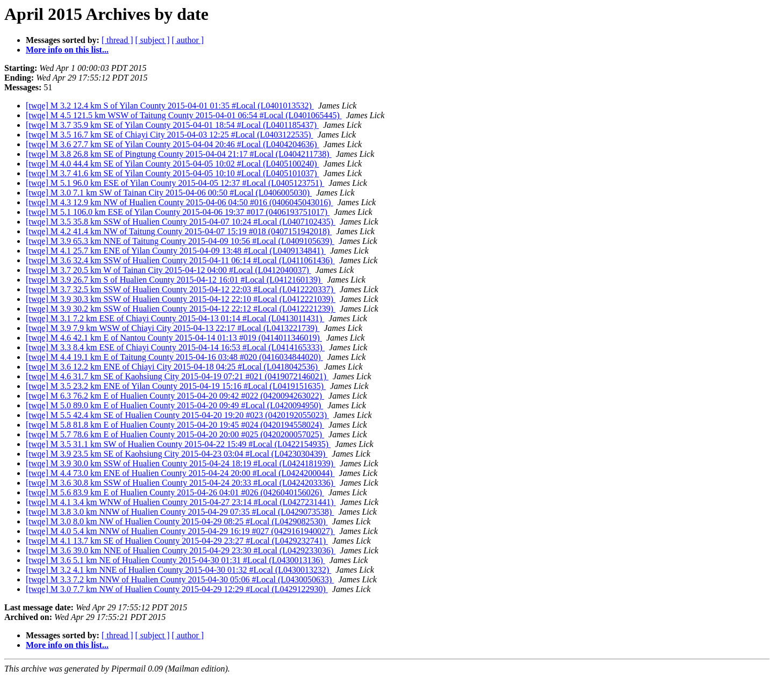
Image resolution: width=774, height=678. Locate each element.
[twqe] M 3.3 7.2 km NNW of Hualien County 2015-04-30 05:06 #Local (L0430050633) (180, 579)
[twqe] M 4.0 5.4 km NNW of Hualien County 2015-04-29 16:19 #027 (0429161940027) (180, 531)
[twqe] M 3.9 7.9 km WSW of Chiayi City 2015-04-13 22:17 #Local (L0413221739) (172, 328)
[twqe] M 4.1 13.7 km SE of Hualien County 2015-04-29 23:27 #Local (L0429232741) (177, 540)
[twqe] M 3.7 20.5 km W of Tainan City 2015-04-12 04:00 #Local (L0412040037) (168, 270)
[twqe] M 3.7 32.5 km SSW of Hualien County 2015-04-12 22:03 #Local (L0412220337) (180, 289)
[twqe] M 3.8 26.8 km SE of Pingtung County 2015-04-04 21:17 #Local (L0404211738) (179, 153)
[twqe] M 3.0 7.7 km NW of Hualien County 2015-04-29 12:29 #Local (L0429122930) (177, 589)
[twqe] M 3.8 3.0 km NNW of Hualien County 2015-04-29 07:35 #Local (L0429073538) (180, 511)
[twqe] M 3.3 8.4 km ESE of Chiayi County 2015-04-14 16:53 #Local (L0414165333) (175, 347)
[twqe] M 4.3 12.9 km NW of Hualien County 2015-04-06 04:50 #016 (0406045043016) (179, 202)
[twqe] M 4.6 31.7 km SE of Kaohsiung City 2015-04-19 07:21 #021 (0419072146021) (177, 376)
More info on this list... (67, 49)
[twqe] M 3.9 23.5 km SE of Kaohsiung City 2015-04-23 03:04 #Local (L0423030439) (176, 453)
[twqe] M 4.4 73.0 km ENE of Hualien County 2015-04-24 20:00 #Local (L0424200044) (180, 473)
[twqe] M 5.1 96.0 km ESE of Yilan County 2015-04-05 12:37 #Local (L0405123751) (175, 182)
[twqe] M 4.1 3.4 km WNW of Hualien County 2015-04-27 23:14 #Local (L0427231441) (181, 502)
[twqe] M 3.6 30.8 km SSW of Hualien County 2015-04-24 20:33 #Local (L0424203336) (180, 482)
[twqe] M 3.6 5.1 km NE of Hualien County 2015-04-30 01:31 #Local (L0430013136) (175, 560)
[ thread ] (117, 40)
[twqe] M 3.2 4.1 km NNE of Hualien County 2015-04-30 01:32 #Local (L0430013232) (178, 569)
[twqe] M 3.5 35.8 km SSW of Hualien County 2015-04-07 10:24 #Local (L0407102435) (180, 221)
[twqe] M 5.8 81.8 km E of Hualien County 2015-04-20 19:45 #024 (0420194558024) (175, 424)
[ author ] (188, 40)
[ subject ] (152, 40)
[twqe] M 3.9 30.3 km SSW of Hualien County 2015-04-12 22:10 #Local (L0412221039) (180, 299)
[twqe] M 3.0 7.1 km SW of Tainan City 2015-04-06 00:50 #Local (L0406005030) (169, 192)
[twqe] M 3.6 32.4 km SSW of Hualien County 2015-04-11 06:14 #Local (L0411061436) (180, 260)
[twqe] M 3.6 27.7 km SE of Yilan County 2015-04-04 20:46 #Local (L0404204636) (172, 144)
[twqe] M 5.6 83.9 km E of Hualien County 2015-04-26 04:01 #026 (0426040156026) (175, 492)
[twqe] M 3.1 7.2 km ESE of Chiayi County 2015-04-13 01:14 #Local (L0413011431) (175, 318)
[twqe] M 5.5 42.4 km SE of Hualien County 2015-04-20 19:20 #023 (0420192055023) (177, 415)
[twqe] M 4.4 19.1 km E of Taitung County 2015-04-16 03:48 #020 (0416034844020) (174, 357)
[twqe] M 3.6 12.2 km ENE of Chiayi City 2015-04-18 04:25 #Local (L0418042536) (173, 366)
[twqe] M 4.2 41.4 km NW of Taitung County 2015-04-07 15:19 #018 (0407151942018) (179, 231)
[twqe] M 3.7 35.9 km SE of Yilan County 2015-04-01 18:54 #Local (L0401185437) (172, 124)
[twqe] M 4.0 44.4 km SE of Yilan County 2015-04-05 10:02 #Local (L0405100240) (172, 163)
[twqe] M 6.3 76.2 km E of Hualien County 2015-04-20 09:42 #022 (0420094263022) (175, 395)
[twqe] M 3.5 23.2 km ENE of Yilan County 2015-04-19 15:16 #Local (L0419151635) (176, 386)
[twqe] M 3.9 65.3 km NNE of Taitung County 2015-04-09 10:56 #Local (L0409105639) (180, 241)
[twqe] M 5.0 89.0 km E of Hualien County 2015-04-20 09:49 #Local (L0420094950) (174, 405)
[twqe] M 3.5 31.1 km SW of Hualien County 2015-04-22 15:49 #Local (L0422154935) (178, 444)
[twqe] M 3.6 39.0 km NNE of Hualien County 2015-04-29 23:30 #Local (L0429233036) (180, 550)
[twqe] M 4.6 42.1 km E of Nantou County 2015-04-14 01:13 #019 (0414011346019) (174, 337)
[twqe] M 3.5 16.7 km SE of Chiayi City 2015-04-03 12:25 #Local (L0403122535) (169, 134)
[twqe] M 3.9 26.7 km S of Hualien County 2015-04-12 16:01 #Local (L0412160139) (174, 279)
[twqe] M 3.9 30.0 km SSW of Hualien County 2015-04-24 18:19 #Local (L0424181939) (180, 463)
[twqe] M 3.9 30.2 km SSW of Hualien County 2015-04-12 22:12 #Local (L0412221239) (180, 308)
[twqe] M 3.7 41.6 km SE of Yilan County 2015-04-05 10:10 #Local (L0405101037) (172, 173)
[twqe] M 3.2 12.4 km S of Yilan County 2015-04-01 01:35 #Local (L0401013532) (170, 105)
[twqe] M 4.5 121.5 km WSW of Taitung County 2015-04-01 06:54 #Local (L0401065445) (184, 115)
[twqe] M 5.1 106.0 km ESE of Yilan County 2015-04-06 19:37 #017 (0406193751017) (177, 212)
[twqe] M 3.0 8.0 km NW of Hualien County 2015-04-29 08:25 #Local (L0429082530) (177, 521)
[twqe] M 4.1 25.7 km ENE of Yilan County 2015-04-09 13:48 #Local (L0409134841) (176, 250)
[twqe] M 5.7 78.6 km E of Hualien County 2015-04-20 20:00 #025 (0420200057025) (175, 434)
